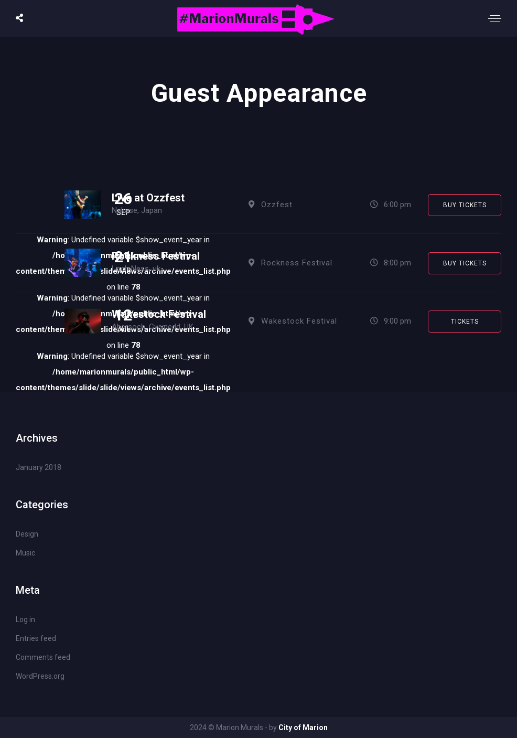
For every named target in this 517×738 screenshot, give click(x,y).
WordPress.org (40, 676)
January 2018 (38, 467)
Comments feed (43, 657)
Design (27, 534)
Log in (25, 619)
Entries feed (36, 638)
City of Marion (303, 727)
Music (25, 553)
